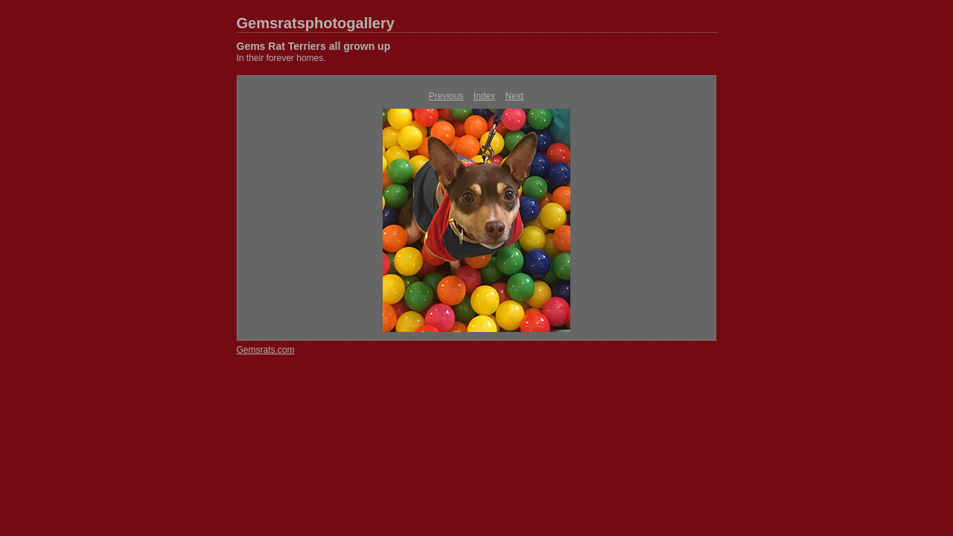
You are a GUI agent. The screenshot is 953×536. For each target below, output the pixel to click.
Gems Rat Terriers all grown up (314, 46)
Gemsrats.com (266, 350)
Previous (446, 96)
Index (484, 96)
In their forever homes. (281, 58)
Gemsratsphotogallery (316, 23)
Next (515, 96)
